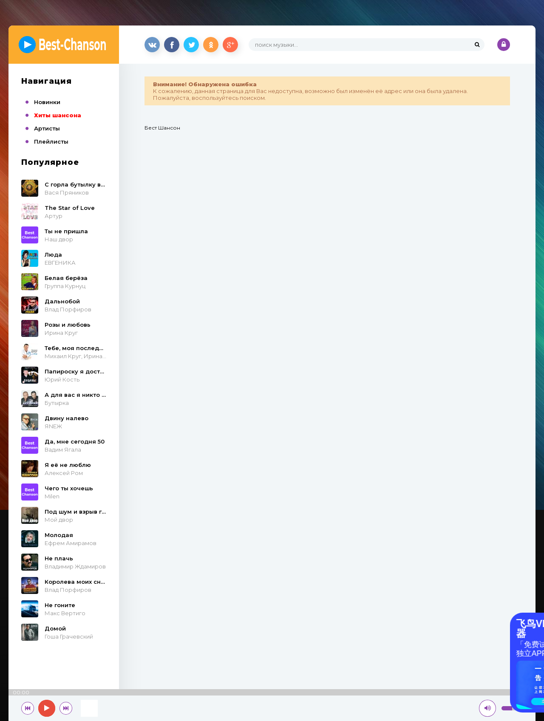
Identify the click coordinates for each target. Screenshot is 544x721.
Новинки (47, 102)
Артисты (47, 128)
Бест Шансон (162, 127)
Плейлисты (51, 141)
